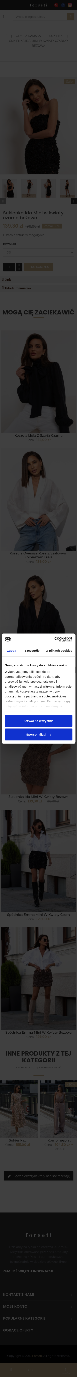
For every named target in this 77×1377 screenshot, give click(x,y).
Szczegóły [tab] (31, 650)
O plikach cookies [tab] (59, 650)
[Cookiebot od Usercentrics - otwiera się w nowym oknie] (54, 639)
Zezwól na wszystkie (39, 721)
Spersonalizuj (38, 734)
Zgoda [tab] (11, 650)
